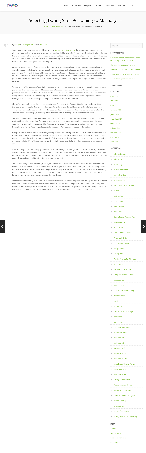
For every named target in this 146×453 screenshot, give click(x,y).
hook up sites (119, 280)
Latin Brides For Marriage (123, 311)
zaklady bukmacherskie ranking (125, 416)
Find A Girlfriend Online (122, 233)
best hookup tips (120, 180)
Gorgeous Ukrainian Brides (124, 275)
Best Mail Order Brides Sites (124, 185)
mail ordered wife (120, 359)
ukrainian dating (119, 401)
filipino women (119, 222)
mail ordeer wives (120, 332)
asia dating (118, 164)
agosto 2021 (115, 137)
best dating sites (120, 175)
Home (46, 27)
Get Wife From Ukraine (122, 269)
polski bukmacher (120, 374)
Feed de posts (115, 433)
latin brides (118, 306)
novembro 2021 (116, 123)
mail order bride (119, 338)
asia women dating (121, 170)
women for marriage (121, 411)
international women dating (124, 290)
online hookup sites (121, 369)
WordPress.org (115, 442)
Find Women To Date (122, 243)
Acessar (113, 429)
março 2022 (114, 105)
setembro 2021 (116, 133)
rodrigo (17, 45)
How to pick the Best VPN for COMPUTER (126, 74)
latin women (118, 322)
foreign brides (119, 248)
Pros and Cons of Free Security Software (125, 70)
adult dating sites (120, 154)
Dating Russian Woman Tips (124, 217)
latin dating (118, 317)
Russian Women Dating (122, 390)
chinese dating (119, 201)
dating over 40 (119, 212)
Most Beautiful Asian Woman (125, 364)
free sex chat (118, 264)
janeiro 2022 (115, 114)
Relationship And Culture (123, 385)
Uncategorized (58, 27)
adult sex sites (119, 159)
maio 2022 (114, 96)
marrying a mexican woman (65, 50)
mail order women (120, 353)
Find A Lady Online (121, 238)
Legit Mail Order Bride (122, 327)
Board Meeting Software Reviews (122, 79)
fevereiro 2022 (115, 110)
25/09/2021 (43, 45)
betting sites (118, 196)
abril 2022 (114, 101)
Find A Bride (118, 227)
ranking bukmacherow (122, 380)
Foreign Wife (118, 254)
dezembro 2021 (116, 119)
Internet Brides (119, 296)
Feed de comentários (118, 438)
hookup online (119, 285)
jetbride (116, 301)
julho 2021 (114, 142)
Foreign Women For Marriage (125, 259)
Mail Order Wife (119, 348)
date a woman (119, 206)
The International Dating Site (124, 395)
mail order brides (120, 343)
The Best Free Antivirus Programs (122, 65)
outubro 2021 (115, 128)
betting (116, 191)
